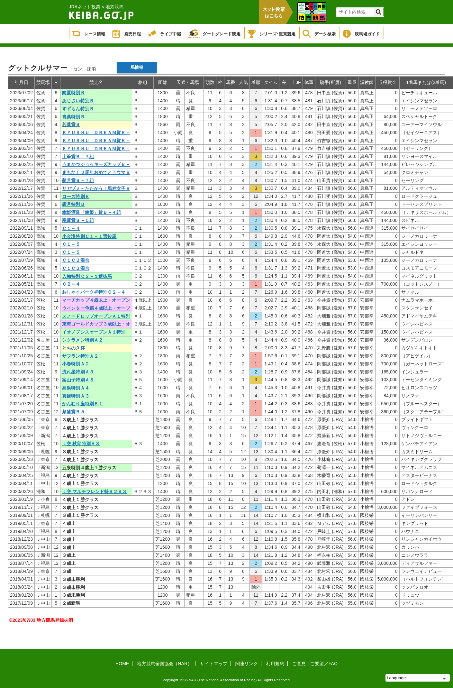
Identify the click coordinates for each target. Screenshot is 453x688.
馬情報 (137, 67)
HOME (122, 663)
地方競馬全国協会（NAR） (164, 663)
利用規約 (275, 663)
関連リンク (246, 663)
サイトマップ (213, 663)
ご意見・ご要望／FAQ (315, 663)
